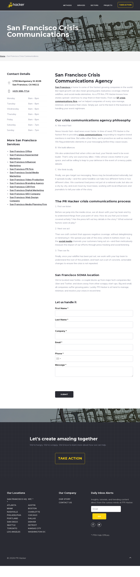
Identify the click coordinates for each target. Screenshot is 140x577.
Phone (59, 354)
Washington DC (37, 542)
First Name (61, 308)
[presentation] (76, 385)
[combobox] (58, 359)
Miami (10, 518)
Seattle (11, 535)
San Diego (12, 532)
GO (99, 526)
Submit (64, 395)
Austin (31, 515)
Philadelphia (14, 525)
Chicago (32, 525)
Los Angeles (13, 542)
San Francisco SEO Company (25, 193)
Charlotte (34, 522)
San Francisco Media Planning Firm (28, 204)
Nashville (12, 522)
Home (2, 56)
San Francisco (63, 87)
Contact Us (65, 512)
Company (61, 331)
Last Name (61, 320)
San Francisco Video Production (27, 179)
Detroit (32, 535)
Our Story (64, 509)
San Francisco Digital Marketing (27, 190)
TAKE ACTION (125, 5)
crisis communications (90, 134)
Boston (32, 518)
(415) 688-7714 (20, 91)
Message (60, 365)
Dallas (32, 528)
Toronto (12, 538)
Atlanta (11, 515)
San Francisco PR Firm (21, 169)
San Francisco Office (21, 151)
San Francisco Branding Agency (27, 183)
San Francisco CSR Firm (22, 186)
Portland (12, 528)
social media (65, 241)
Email (58, 342)
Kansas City (34, 538)
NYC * (30, 509)
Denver (32, 532)
